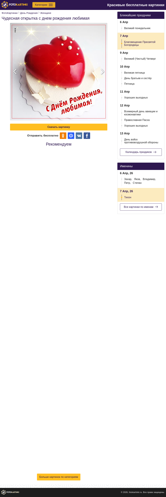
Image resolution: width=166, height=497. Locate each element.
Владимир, (149, 179)
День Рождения (29, 13)
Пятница (129, 83)
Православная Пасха (137, 120)
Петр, (127, 182)
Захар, (128, 179)
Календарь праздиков (140, 152)
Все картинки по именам (141, 206)
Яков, (137, 179)
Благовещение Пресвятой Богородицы (139, 43)
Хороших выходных (136, 97)
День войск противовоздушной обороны (141, 141)
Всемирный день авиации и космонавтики (141, 113)
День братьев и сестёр (138, 78)
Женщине (45, 13)
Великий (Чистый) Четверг (140, 58)
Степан (137, 182)
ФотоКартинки (10, 13)
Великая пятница (134, 72)
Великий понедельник (137, 28)
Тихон (127, 197)
